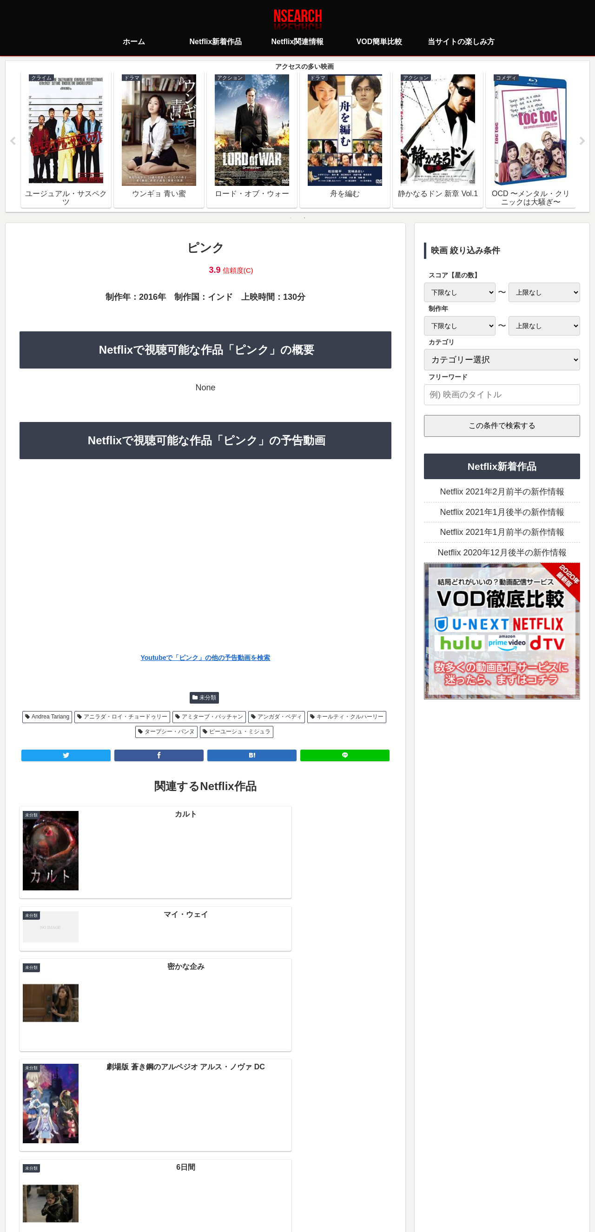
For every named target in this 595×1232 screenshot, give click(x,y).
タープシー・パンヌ (170, 732)
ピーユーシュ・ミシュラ (240, 732)
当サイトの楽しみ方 (313, 1183)
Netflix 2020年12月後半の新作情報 (501, 552)
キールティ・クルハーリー (350, 716)
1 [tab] (290, 218)
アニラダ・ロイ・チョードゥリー (125, 716)
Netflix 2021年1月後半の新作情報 (502, 512)
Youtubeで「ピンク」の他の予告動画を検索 (206, 658)
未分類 (207, 697)
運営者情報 (369, 1183)
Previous (12, 141)
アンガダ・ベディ (280, 716)
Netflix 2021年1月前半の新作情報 (502, 532)
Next (582, 141)
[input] (502, 394)
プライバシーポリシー (242, 1183)
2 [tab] (304, 218)
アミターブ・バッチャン (212, 716)
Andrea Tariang (50, 716)
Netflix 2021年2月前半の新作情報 (502, 492)
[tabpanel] (66, 139)
